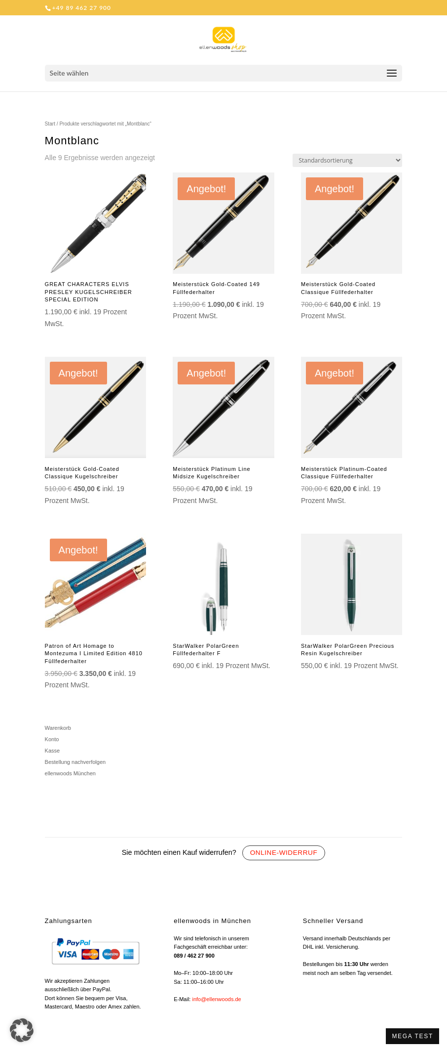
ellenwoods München (70, 773)
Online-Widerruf (284, 852)
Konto (52, 739)
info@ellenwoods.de (216, 999)
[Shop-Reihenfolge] (347, 160)
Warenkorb (58, 728)
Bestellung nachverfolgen (75, 762)
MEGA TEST (412, 1036)
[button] (21, 1030)
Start (50, 123)
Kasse (52, 751)
